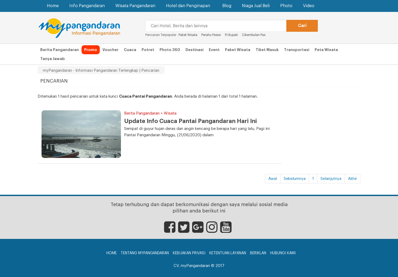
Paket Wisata (188, 35)
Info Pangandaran (87, 6)
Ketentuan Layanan (227, 253)
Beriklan (258, 253)
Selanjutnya (330, 179)
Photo (286, 6)
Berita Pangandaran (59, 50)
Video (308, 6)
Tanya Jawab (52, 59)
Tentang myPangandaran (145, 253)
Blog (226, 6)
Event (214, 50)
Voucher (110, 50)
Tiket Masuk (267, 50)
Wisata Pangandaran (135, 6)
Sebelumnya (295, 179)
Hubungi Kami (283, 253)
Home (53, 6)
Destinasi (194, 50)
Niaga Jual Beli (256, 6)
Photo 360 (170, 50)
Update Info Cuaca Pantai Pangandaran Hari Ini (190, 121)
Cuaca (130, 50)
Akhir (352, 179)
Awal (272, 179)
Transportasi (296, 50)
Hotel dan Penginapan (189, 5)
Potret (148, 50)
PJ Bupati (232, 35)
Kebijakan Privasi (189, 253)
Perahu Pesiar (211, 35)
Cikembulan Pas (253, 35)
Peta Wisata (326, 50)
